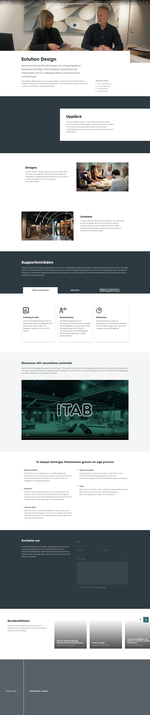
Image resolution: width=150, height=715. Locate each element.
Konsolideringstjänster (103, 86)
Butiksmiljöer (75, 290)
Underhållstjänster (102, 88)
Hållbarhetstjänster (102, 91)
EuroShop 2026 (97, 2)
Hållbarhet (121, 2)
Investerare (107, 2)
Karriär (114, 2)
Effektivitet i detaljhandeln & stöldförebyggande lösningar (110, 290)
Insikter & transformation (40, 290)
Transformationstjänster (104, 83)
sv (147, 3)
